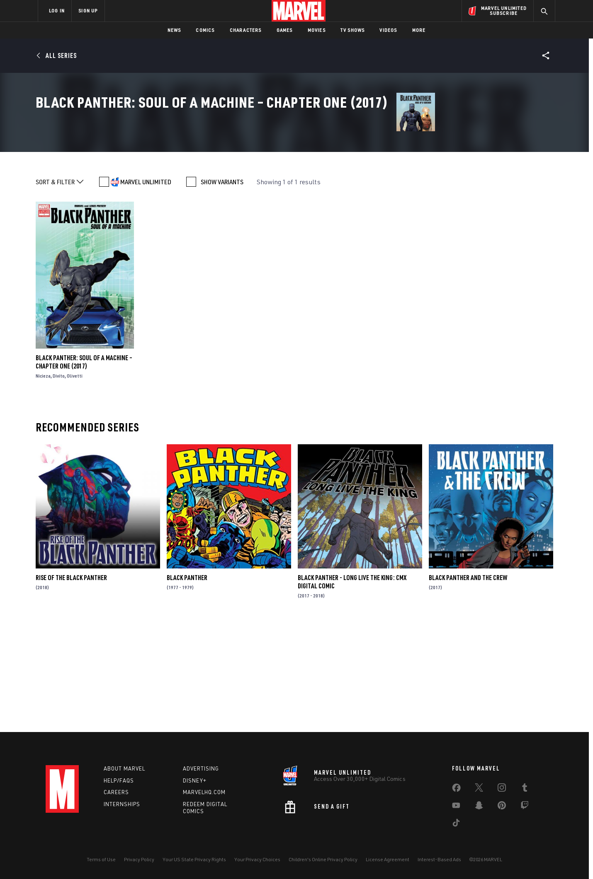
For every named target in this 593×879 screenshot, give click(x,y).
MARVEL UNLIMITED (145, 288)
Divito (59, 482)
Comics (205, 30)
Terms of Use (101, 859)
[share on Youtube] (456, 807)
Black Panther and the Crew (468, 684)
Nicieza (43, 482)
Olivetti (75, 482)
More (419, 30)
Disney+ (195, 780)
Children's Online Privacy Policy (323, 859)
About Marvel (124, 768)
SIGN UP (87, 10)
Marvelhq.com (204, 792)
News (174, 30)
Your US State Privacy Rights (194, 859)
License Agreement (387, 859)
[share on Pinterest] (502, 807)
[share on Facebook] (456, 789)
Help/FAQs (119, 780)
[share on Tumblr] (524, 789)
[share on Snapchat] (479, 807)
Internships (122, 804)
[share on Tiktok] (456, 824)
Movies (317, 30)
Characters (246, 30)
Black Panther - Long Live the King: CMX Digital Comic (352, 688)
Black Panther (187, 684)
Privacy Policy (139, 859)
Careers (116, 792)
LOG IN (57, 10)
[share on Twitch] (524, 807)
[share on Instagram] (502, 789)
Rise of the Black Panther (71, 684)
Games (285, 30)
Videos (388, 30)
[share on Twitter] (479, 789)
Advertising (201, 768)
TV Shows (352, 30)
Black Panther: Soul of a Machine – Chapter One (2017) (84, 468)
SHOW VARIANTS (222, 288)
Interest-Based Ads (439, 859)
